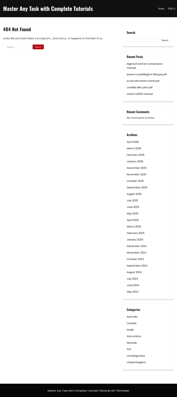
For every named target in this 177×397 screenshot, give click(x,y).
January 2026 (135, 161)
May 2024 (132, 292)
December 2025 (137, 168)
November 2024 (136, 252)
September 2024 (137, 265)
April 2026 (133, 142)
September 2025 (137, 187)
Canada (131, 323)
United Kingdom (136, 362)
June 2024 (133, 285)
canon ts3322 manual (140, 94)
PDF (129, 349)
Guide (130, 330)
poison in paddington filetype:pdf (147, 74)
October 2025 (135, 181)
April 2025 (133, 220)
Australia (132, 316)
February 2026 (135, 155)
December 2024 (137, 246)
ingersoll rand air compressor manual (145, 66)
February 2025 (135, 233)
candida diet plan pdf (140, 87)
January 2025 (135, 239)
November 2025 (136, 174)
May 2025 (132, 213)
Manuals (132, 343)
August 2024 (134, 272)
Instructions (134, 336)
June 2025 (133, 207)
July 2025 (132, 200)
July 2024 (132, 278)
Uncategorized (136, 356)
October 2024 (135, 259)
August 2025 (134, 194)
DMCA (171, 8)
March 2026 (134, 148)
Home (161, 8)
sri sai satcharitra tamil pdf (143, 81)
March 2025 (134, 226)
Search (131, 33)
